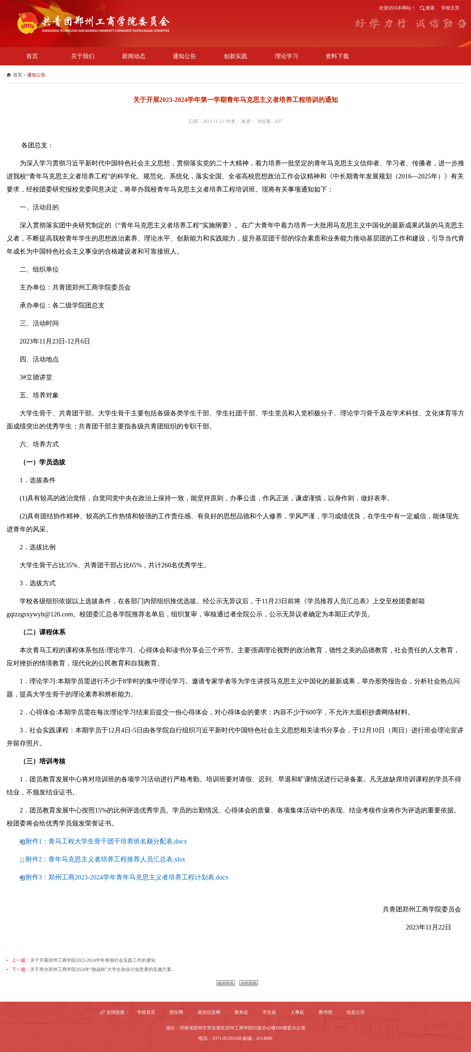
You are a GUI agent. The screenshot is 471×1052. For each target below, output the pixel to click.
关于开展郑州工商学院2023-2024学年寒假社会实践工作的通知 (92, 960)
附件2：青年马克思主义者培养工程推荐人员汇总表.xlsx (105, 859)
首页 (17, 75)
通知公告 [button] (184, 56)
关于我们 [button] (83, 56)
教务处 (241, 1012)
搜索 (430, 8)
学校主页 (450, 8)
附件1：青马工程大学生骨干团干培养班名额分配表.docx (106, 841)
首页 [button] (32, 56)
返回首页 (226, 983)
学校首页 (146, 1012)
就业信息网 (209, 1012)
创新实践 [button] (235, 56)
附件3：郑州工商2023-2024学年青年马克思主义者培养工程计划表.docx (127, 877)
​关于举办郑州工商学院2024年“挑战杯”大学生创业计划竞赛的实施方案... (102, 969)
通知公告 (36, 75)
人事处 (297, 1012)
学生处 (269, 1012)
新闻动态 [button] (134, 56)
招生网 (176, 1012)
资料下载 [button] (337, 56)
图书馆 (325, 1012)
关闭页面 (248, 983)
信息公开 (355, 1012)
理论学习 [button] (286, 56)
